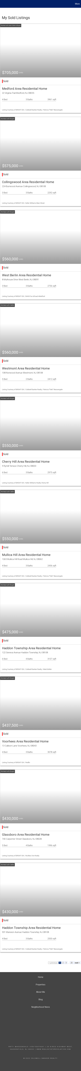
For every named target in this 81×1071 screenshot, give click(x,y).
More (77, 4)
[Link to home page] (3, 4)
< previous (53, 963)
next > (77, 963)
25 (72, 963)
